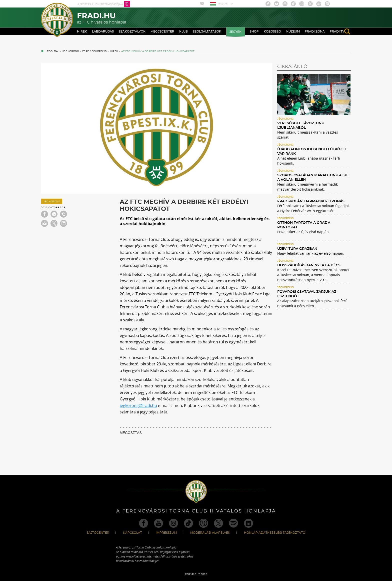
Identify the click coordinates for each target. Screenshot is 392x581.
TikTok (293, 4)
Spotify (318, 4)
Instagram (285, 4)
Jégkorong (70, 51)
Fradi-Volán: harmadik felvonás (310, 201)
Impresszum (166, 532)
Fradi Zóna (315, 31)
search (347, 31)
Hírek (82, 31)
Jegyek (236, 31)
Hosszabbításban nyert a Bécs (308, 265)
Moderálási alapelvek (210, 532)
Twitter (310, 4)
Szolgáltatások (207, 31)
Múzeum (293, 31)
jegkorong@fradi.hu (138, 405)
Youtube (276, 4)
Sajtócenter (98, 532)
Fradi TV (337, 31)
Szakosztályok (132, 31)
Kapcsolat (132, 532)
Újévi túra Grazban (297, 249)
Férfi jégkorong (94, 51)
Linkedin (327, 4)
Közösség (272, 31)
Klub (183, 31)
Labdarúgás (103, 31)
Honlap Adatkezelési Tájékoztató (274, 532)
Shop (254, 31)
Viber (301, 4)
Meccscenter (162, 31)
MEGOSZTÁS (131, 433)
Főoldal (53, 51)
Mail (202, 4)
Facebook (268, 4)
